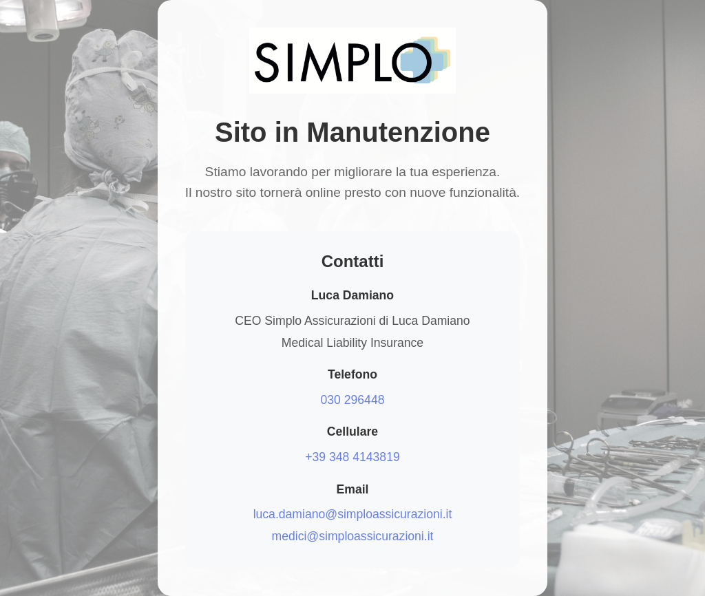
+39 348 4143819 (352, 457)
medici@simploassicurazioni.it (353, 536)
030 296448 (353, 400)
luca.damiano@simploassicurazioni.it (352, 514)
